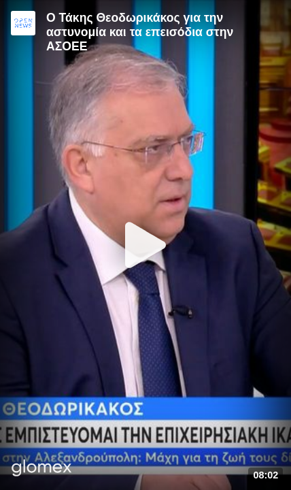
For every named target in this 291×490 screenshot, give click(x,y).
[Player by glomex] (42, 469)
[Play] (145, 245)
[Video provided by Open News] (23, 23)
